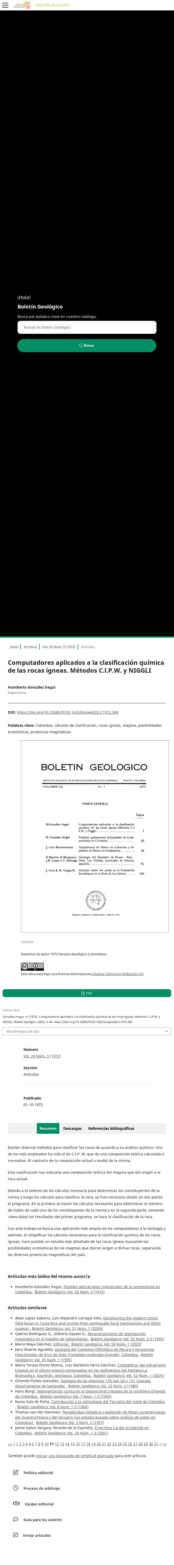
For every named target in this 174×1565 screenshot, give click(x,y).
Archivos (30, 646)
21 (104, 1443)
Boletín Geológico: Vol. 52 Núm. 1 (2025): (129, 1375)
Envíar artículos (37, 1535)
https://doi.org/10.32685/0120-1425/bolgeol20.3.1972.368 (67, 712)
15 (73, 1443)
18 (88, 1443)
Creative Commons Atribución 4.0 (117, 973)
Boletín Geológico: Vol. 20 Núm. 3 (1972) (70, 1291)
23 (114, 1443)
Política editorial (38, 1472)
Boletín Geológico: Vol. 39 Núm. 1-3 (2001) (71, 1432)
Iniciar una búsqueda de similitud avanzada (75, 1455)
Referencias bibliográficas (111, 1128)
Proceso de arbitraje (42, 1488)
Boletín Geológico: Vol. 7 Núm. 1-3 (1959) (76, 1396)
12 (57, 1443)
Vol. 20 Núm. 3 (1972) (59, 646)
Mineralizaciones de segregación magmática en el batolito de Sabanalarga (80, 1336)
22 (109, 1443)
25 (125, 1443)
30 (151, 1443)
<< (10, 1443)
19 (93, 1443)
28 (140, 1443)
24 (120, 1443)
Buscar (86, 345)
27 (135, 1443)
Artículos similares (27, 1308)
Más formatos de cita (22, 1031)
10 (46, 1443)
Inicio (14, 646)
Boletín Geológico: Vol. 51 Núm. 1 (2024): (67, 1328)
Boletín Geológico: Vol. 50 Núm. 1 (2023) (106, 1344)
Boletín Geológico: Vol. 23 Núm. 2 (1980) (103, 1385)
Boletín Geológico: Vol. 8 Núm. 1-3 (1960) (53, 1406)
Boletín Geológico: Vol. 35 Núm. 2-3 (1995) (127, 1338)
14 (67, 1443)
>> (165, 1443)
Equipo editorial (39, 1504)
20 (99, 1443)
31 (156, 1443)
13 (62, 1443)
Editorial (61, 1344)
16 (78, 1443)
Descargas (72, 1128)
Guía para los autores (43, 1519)
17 (83, 1443)
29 (146, 1443)
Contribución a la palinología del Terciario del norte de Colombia (108, 1401)
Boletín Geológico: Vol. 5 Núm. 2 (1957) (70, 1422)
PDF (88, 993)
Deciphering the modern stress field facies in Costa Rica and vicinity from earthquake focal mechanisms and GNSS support (88, 1323)
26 (130, 1443)
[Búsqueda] (87, 327)
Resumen (48, 1128)
